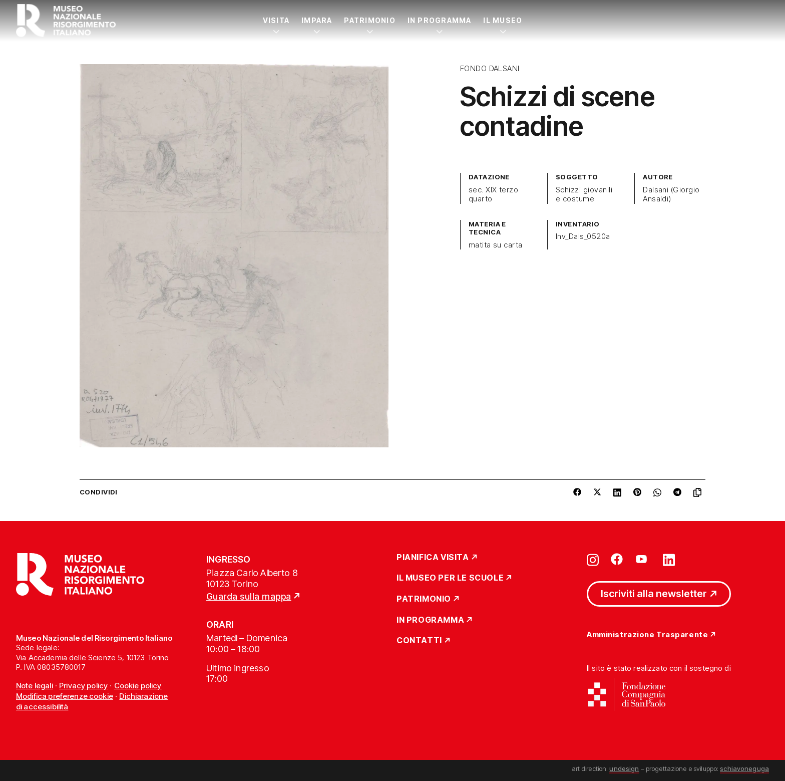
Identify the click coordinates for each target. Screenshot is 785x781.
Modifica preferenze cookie (64, 696)
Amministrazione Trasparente (647, 635)
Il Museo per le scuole (450, 578)
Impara (316, 20)
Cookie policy (138, 685)
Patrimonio (369, 20)
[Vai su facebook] (617, 559)
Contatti (419, 640)
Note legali (34, 685)
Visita (276, 20)
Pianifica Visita (433, 557)
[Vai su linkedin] (669, 559)
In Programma (440, 20)
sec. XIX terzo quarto (494, 194)
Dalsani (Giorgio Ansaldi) (671, 194)
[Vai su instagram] (593, 559)
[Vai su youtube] (643, 559)
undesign (624, 768)
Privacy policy (83, 685)
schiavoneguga (744, 768)
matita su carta (496, 244)
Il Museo (502, 20)
